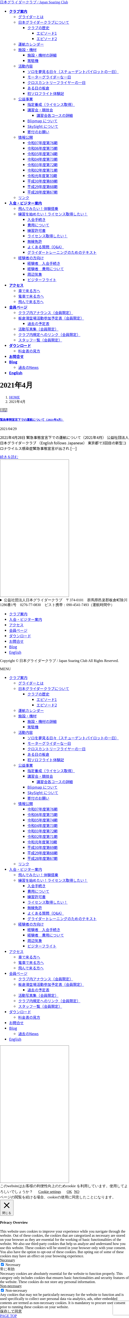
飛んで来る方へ (31, 301)
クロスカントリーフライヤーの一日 (56, 82)
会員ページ (18, 630)
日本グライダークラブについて (43, 22)
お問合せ (16, 641)
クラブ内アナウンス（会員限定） (45, 312)
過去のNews (28, 367)
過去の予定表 (38, 323)
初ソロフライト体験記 (45, 93)
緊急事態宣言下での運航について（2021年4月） (32, 419)
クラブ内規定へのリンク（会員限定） (49, 334)
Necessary (13, 1265)
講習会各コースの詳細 (55, 115)
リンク (23, 197)
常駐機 (32, 60)
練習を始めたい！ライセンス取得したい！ (53, 214)
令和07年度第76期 (42, 142)
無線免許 (34, 241)
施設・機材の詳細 (42, 55)
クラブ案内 (18, 614)
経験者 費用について (45, 268)
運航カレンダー (31, 44)
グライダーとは (31, 16)
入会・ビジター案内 (25, 619)
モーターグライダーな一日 (49, 77)
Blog (13, 646)
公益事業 (25, 99)
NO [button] (76, 1192)
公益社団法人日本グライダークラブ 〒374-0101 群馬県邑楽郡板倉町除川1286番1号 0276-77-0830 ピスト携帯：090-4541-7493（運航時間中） (63, 602)
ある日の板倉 (38, 88)
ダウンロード (20, 635)
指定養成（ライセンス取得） (51, 104)
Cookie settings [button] (49, 1192)
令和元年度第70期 (42, 175)
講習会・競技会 (40, 110)
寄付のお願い (38, 131)
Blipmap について (42, 120)
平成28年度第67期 (42, 192)
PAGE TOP (8, 1316)
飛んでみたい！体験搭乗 (38, 208)
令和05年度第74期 (42, 153)
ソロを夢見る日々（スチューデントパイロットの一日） (73, 71)
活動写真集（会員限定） (38, 329)
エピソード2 (47, 38)
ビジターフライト (41, 279)
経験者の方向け (31, 257)
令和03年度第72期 (42, 164)
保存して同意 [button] (11, 1311)
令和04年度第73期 (42, 159)
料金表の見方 (29, 351)
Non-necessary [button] (11, 1286)
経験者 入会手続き (43, 263)
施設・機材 (27, 49)
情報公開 (25, 137)
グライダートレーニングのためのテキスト (62, 252)
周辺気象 (34, 274)
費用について (38, 225)
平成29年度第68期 (42, 186)
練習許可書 (36, 230)
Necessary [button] (7, 1260)
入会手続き (36, 219)
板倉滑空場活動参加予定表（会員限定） (51, 318)
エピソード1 (47, 33)
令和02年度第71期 (42, 170)
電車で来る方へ (31, 296)
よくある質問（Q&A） (45, 246)
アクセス (16, 624)
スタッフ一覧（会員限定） (40, 340)
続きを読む (9, 457)
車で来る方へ (29, 290)
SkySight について (42, 126)
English (15, 652)
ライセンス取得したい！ (47, 236)
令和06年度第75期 (42, 148)
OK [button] (69, 1192)
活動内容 (25, 66)
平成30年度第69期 (42, 181)
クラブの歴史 (38, 27)
